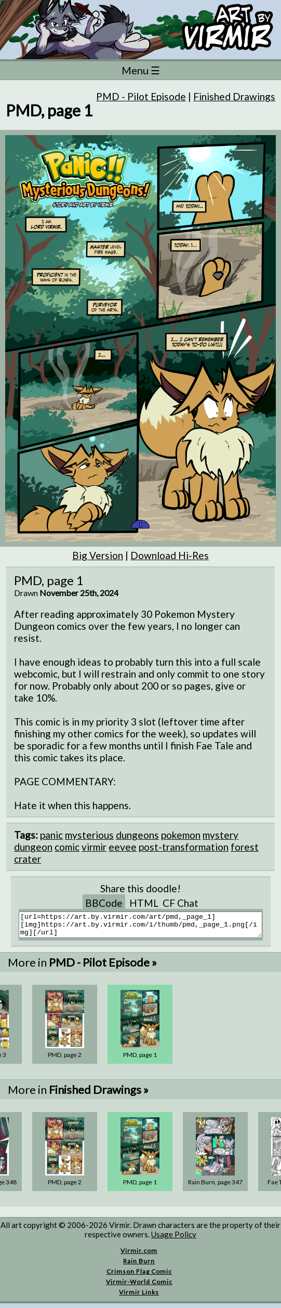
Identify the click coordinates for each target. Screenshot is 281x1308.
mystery (220, 835)
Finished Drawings (234, 96)
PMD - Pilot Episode (141, 96)
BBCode (104, 903)
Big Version (97, 555)
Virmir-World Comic (139, 1286)
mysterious (89, 835)
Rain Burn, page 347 (215, 1187)
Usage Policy (173, 1239)
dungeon (33, 847)
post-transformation (184, 847)
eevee (123, 847)
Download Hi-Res (169, 555)
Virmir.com (139, 1255)
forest (245, 847)
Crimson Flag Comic (139, 1276)
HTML (143, 903)
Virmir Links (139, 1297)
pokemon (180, 835)
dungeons (137, 835)
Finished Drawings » (99, 1094)
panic (51, 835)
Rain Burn (139, 1266)
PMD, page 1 (140, 1059)
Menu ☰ (141, 70)
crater (27, 859)
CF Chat (180, 903)
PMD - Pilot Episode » (103, 967)
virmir (94, 847)
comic (67, 847)
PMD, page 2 (65, 1059)
